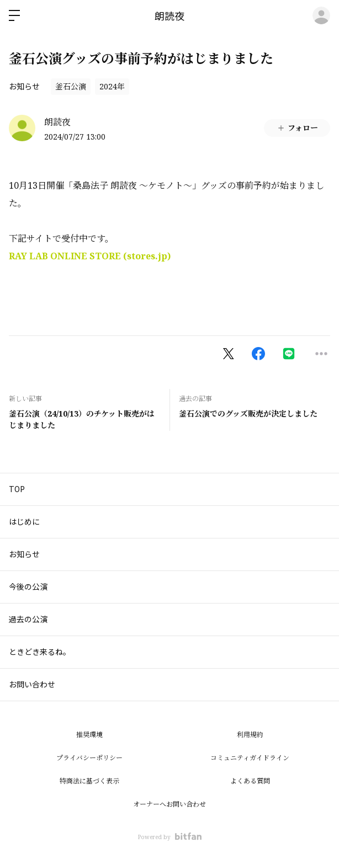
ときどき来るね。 (40, 651)
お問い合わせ (32, 684)
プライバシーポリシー (89, 757)
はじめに (24, 521)
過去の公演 (28, 619)
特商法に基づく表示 (89, 781)
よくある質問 (250, 781)
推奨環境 (89, 734)
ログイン (321, 15)
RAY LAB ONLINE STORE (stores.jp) (90, 256)
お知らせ (24, 86)
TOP (17, 488)
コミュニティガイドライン (249, 757)
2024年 (112, 86)
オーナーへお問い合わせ (169, 804)
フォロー (297, 127)
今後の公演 (28, 586)
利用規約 (250, 734)
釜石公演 (70, 86)
